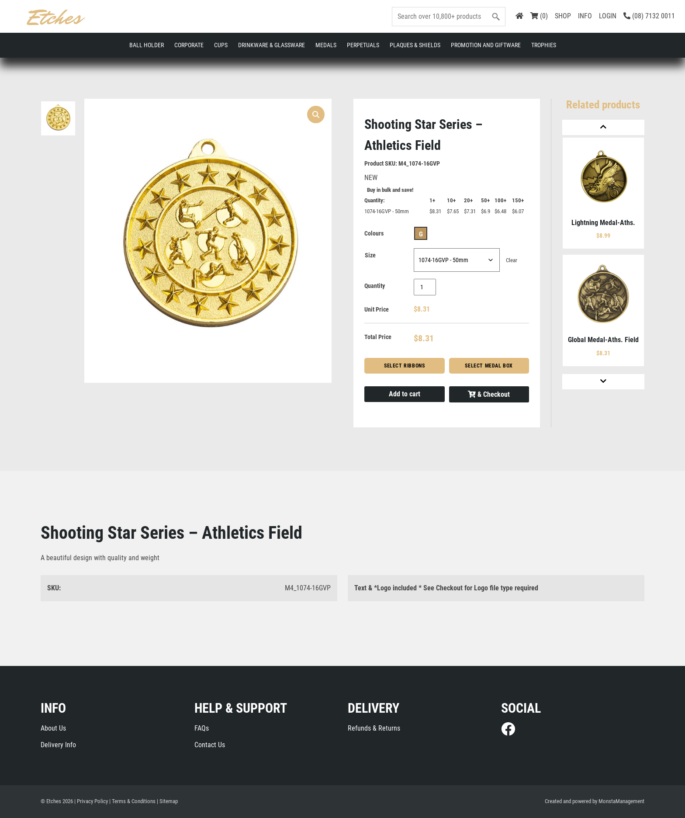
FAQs (201, 728)
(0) (539, 16)
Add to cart (404, 394)
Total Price (377, 336)
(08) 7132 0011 (649, 16)
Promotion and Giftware (486, 45)
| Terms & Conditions (132, 801)
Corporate (189, 45)
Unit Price (376, 309)
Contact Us (209, 745)
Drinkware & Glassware (271, 45)
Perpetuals (363, 45)
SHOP (563, 16)
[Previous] (603, 127)
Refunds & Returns (374, 728)
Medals (325, 45)
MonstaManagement (621, 801)
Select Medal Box (489, 366)
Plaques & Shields (415, 45)
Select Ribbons (404, 366)
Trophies (543, 45)
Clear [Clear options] (511, 260)
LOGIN (607, 16)
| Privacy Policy (91, 801)
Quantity (374, 285)
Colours (374, 233)
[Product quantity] (425, 287)
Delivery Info (58, 745)
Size (370, 255)
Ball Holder (146, 45)
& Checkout (489, 394)
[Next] (603, 381)
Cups (221, 45)
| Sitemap (167, 801)
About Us (53, 728)
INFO (585, 16)
